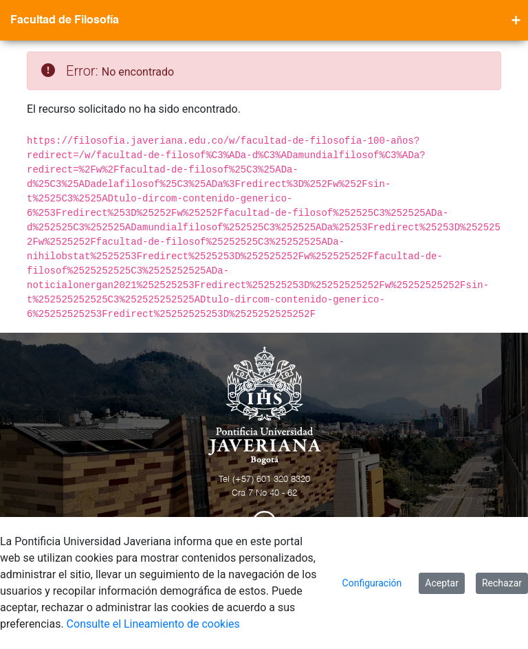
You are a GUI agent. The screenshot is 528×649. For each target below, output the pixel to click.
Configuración (372, 583)
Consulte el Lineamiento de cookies (153, 623)
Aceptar (442, 583)
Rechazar (502, 583)
